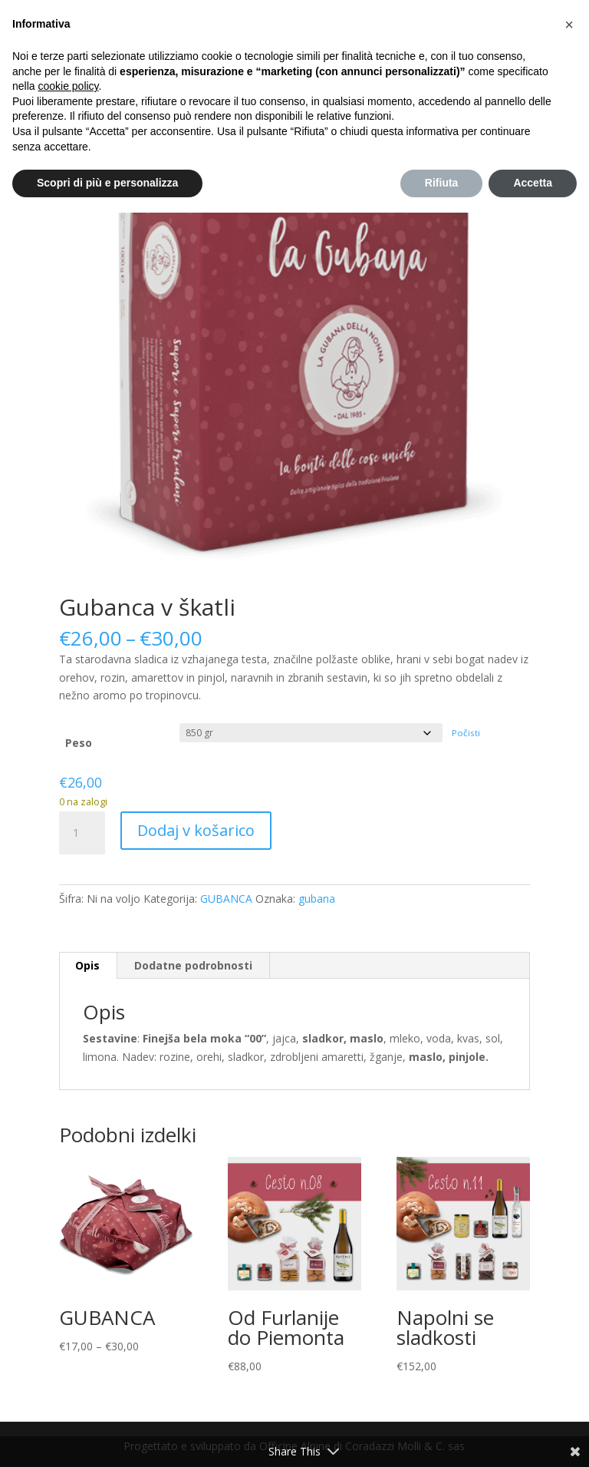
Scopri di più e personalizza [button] (107, 183)
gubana (316, 898)
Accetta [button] (532, 183)
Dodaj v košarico (196, 830)
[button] (569, 24)
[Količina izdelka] (82, 832)
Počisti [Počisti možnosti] (466, 732)
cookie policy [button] (68, 86)
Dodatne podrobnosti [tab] (193, 965)
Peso (78, 742)
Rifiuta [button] (442, 183)
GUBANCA (226, 898)
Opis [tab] (87, 965)
